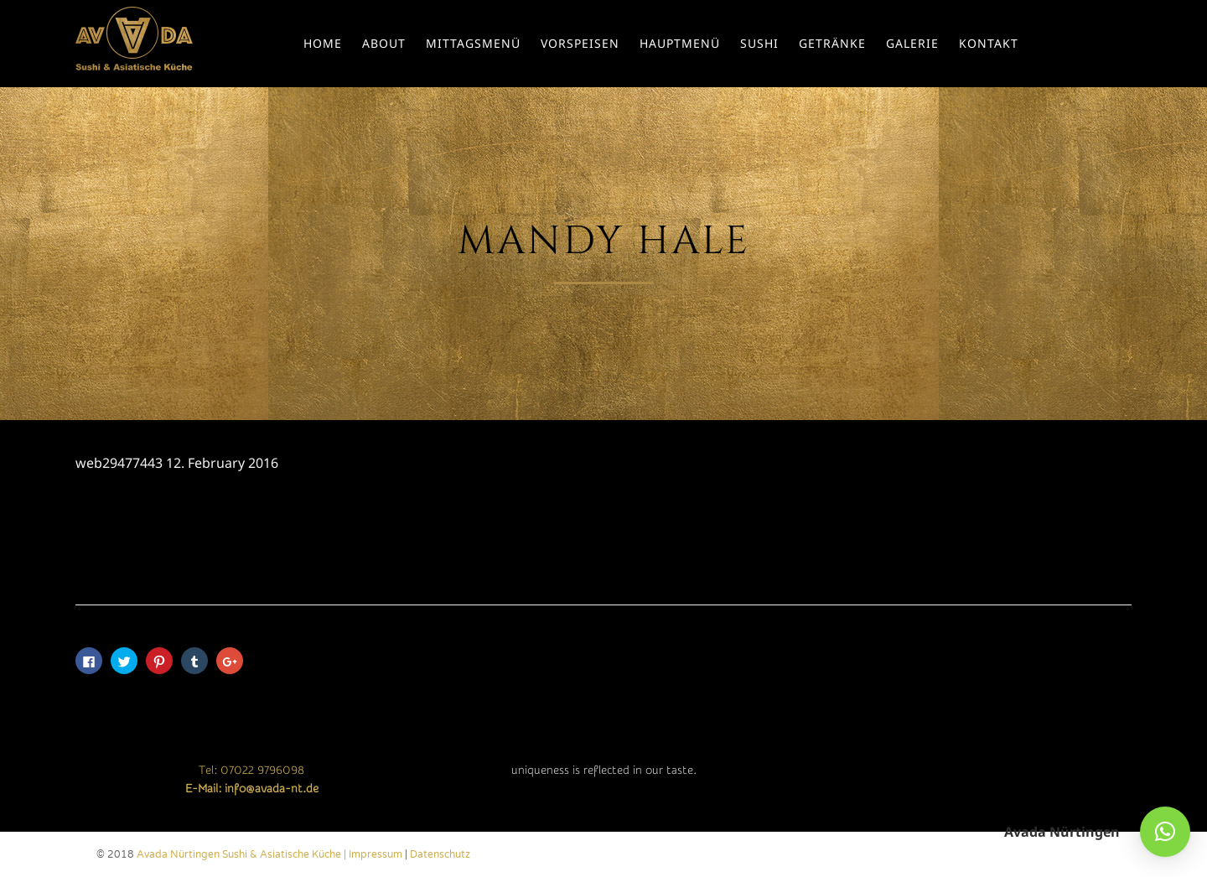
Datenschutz (440, 854)
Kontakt (988, 43)
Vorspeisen (580, 43)
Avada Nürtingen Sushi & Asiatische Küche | (243, 854)
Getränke (832, 43)
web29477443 (119, 463)
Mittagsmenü (473, 43)
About (384, 43)
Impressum (375, 854)
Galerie (912, 43)
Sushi (759, 43)
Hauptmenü (680, 43)
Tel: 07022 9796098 (251, 770)
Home (322, 43)
